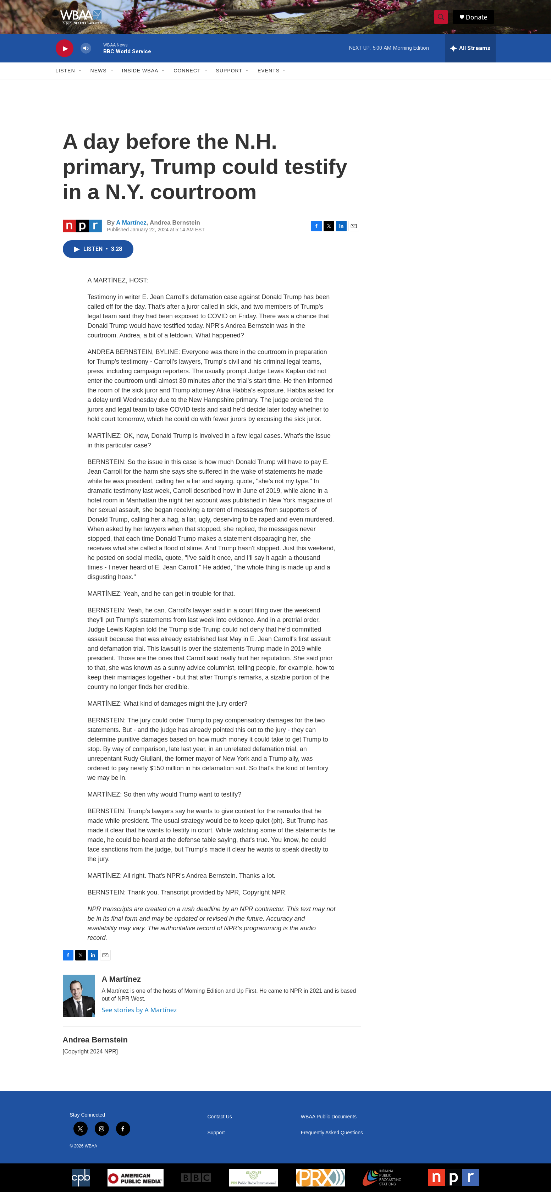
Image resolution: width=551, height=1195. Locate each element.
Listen (65, 74)
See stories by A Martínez (139, 1013)
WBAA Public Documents (329, 1120)
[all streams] (470, 51)
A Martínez (131, 225)
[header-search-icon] (442, 19)
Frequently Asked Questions (332, 1136)
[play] (64, 52)
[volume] (86, 52)
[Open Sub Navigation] (80, 74)
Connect (186, 74)
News (98, 74)
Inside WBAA (140, 74)
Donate (478, 18)
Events (269, 74)
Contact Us (220, 1120)
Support (229, 74)
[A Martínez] (79, 999)
